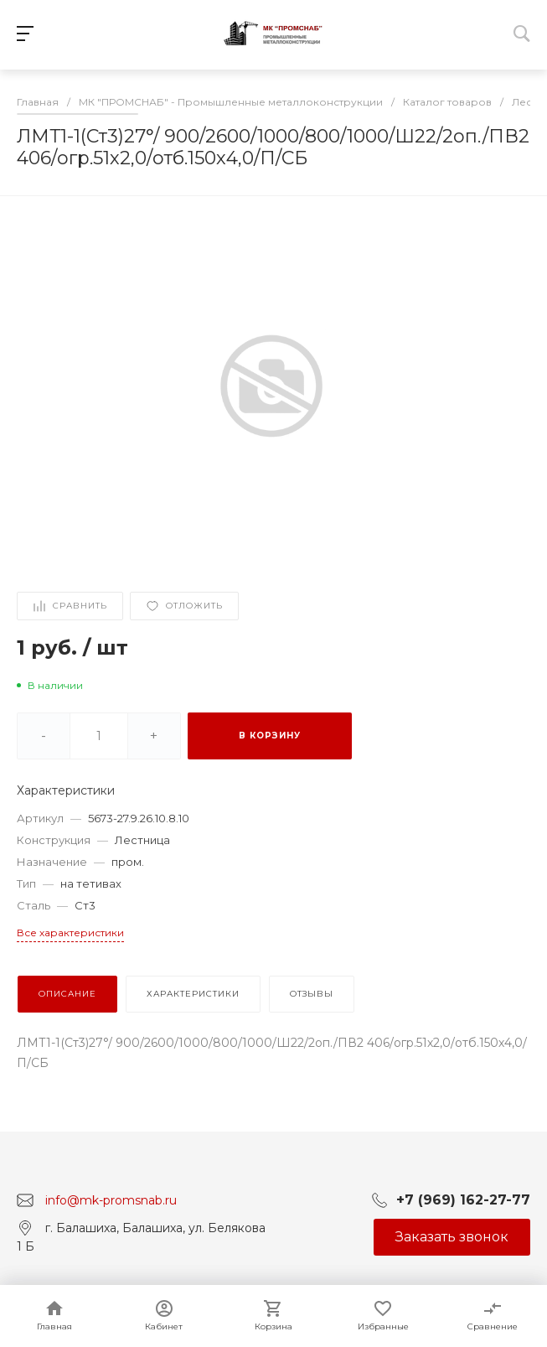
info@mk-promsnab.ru (111, 1200)
